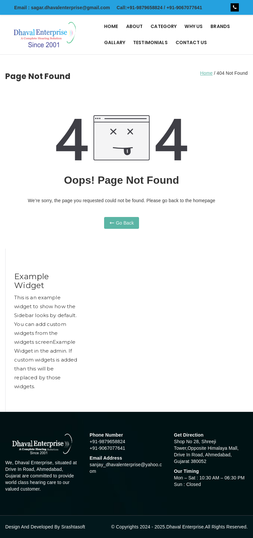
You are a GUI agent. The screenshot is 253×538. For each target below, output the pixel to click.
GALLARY (114, 42)
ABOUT (134, 26)
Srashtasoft (73, 526)
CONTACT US (191, 42)
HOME (111, 26)
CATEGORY (164, 26)
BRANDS (220, 26)
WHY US (193, 26)
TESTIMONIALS (150, 42)
